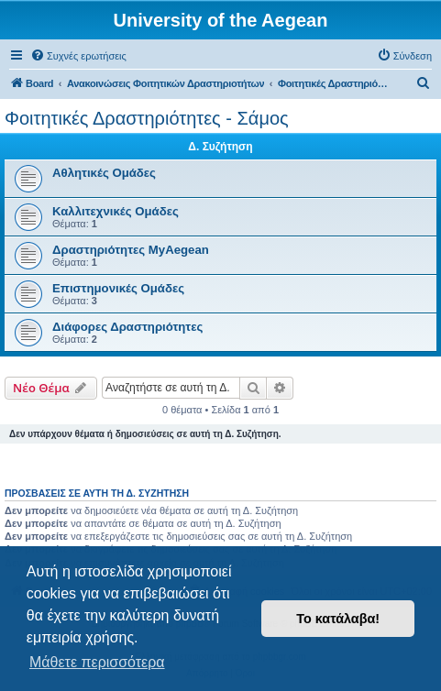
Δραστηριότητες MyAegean (130, 250)
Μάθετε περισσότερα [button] (97, 662)
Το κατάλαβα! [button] (338, 618)
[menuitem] (78, 56)
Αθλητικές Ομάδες (104, 173)
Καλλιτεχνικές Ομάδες (115, 211)
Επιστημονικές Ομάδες (118, 288)
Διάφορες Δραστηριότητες (127, 327)
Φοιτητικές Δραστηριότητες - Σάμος (147, 118)
